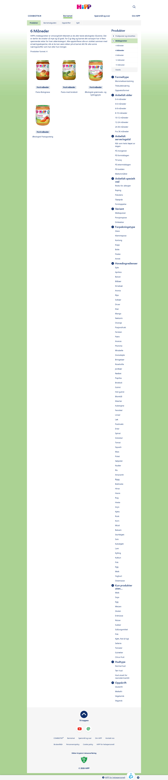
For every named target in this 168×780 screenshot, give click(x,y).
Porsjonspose (121, 217)
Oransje (118, 323)
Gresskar (119, 438)
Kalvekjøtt (119, 544)
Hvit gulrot (119, 392)
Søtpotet (118, 461)
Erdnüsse (119, 615)
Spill (77, 23)
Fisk (116, 562)
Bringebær (119, 359)
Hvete (117, 502)
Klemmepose (120, 235)
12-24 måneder (121, 122)
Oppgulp (119, 199)
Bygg (117, 479)
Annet (117, 258)
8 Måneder (120, 55)
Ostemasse (120, 580)
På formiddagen (122, 155)
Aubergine (119, 405)
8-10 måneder (121, 113)
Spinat (118, 433)
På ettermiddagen (123, 164)
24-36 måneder (121, 127)
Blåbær (118, 281)
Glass (117, 231)
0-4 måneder (120, 99)
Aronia (118, 290)
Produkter (34, 23)
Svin (117, 539)
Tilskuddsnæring (122, 86)
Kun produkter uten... (123, 587)
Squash (118, 447)
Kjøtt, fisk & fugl (122, 638)
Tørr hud (118, 670)
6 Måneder (120, 50)
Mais (117, 452)
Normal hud (120, 666)
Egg (116, 567)
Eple (117, 267)
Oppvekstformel (122, 90)
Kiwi (117, 309)
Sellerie (118, 643)
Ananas (118, 341)
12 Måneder (120, 60)
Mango (118, 313)
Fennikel (118, 410)
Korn (117, 521)
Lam (117, 548)
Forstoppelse (120, 204)
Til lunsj (118, 160)
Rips (117, 295)
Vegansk (118, 700)
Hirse (117, 488)
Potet (117, 456)
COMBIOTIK (59, 738)
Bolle (117, 249)
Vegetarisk (119, 696)
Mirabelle (119, 350)
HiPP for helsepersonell (105, 744)
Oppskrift (121, 682)
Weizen (118, 606)
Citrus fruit (119, 657)
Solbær (118, 300)
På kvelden (119, 169)
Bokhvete (119, 484)
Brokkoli (118, 382)
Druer (117, 304)
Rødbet (118, 373)
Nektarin (119, 318)
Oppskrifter (66, 23)
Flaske (118, 254)
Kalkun (118, 557)
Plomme (118, 346)
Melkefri (118, 691)
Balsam (118, 530)
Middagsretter (121, 41)
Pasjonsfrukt (120, 327)
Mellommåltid (121, 174)
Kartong (118, 240)
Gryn (117, 507)
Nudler (118, 465)
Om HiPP (98, 738)
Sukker (118, 625)
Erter (117, 428)
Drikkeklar (119, 222)
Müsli (117, 525)
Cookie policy (88, 744)
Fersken (118, 332)
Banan (118, 277)
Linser (117, 415)
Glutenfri (119, 687)
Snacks (118, 70)
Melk (117, 571)
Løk (116, 419)
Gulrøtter (119, 652)
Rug (117, 498)
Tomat (118, 442)
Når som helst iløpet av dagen (125, 144)
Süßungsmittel (121, 629)
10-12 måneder (121, 117)
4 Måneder (120, 45)
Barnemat (71, 738)
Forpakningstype (125, 227)
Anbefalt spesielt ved (125, 180)
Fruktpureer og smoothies (125, 36)
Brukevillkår (58, 744)
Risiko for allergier (123, 185)
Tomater (118, 648)
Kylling (118, 553)
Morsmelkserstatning (124, 81)
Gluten (118, 611)
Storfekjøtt (119, 534)
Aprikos (118, 272)
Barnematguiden (50, 23)
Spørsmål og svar (84, 738)
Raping (118, 190)
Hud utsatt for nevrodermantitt (122, 676)
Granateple (120, 355)
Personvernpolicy (72, 744)
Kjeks (117, 511)
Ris (116, 470)
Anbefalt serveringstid (123, 138)
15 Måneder (120, 65)
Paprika (118, 378)
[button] (134, 7)
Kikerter (118, 401)
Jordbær (118, 369)
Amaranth (119, 475)
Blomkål (118, 396)
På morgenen (121, 151)
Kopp (117, 245)
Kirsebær (119, 286)
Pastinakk (119, 424)
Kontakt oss (110, 738)
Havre (117, 493)
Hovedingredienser (126, 263)
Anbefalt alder (123, 95)
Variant (119, 208)
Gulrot (118, 387)
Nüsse (117, 620)
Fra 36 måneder (122, 131)
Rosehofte (119, 364)
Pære (117, 336)
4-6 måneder (120, 104)
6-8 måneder (120, 108)
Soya (117, 597)
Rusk (117, 516)
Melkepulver (120, 213)
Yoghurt (118, 576)
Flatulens (119, 195)
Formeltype (122, 77)
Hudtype (120, 661)
